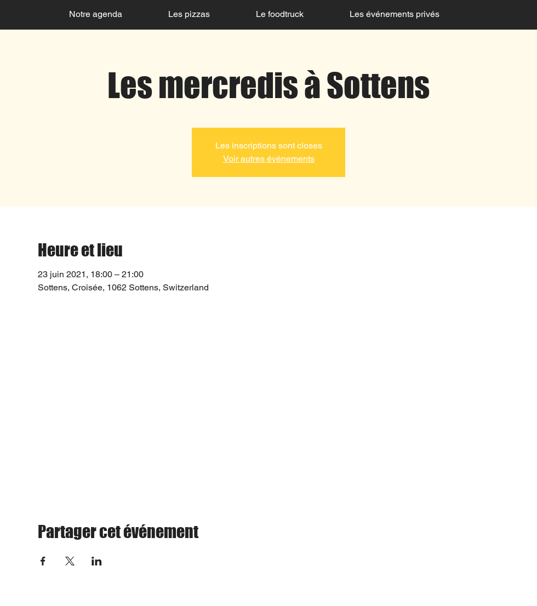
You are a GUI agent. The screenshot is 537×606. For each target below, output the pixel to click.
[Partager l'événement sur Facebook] (43, 561)
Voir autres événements (269, 158)
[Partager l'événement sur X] (70, 561)
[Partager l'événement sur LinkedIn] (97, 561)
